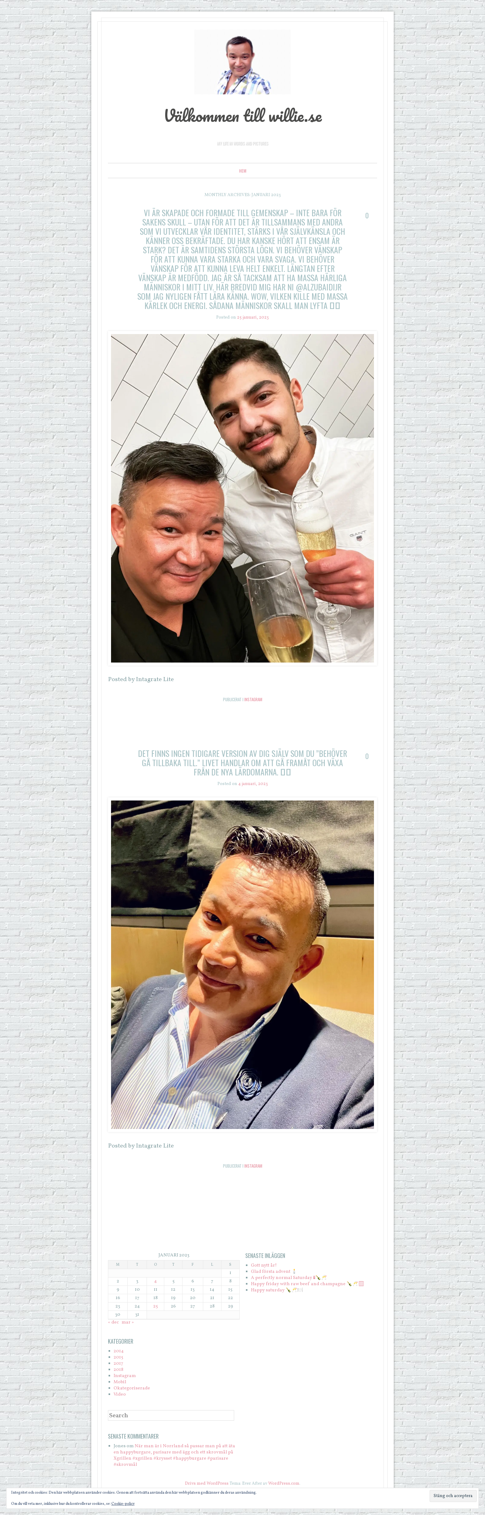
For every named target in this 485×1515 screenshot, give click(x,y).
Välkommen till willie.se (242, 115)
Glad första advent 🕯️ (274, 1271)
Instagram (253, 699)
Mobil (120, 1382)
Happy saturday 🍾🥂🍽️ (277, 1290)
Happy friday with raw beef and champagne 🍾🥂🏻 (307, 1284)
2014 (119, 1351)
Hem (242, 170)
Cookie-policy (123, 1503)
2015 (118, 1357)
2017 (118, 1363)
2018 (118, 1370)
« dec (113, 1322)
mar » (128, 1322)
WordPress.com (283, 1484)
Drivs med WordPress (207, 1484)
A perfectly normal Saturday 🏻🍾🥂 (289, 1278)
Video (120, 1394)
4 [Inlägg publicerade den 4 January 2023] (155, 1281)
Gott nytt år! (264, 1265)
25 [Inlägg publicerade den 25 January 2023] (155, 1306)
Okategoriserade (132, 1388)
